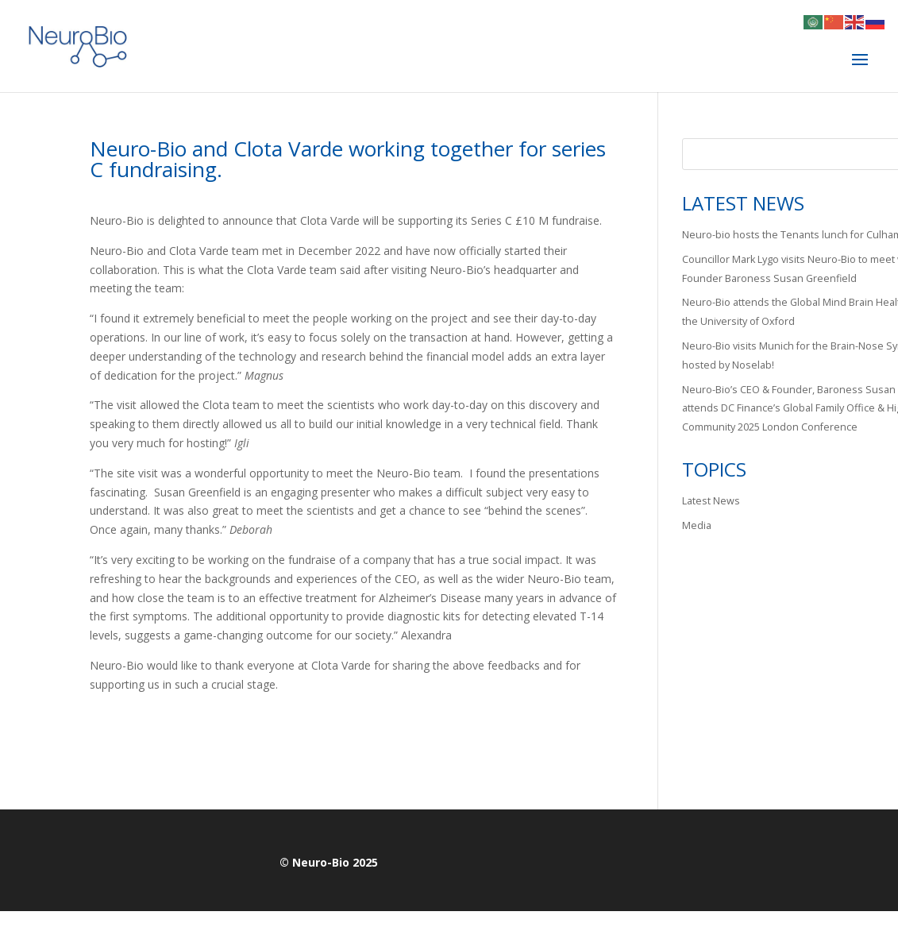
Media (696, 525)
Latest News (711, 501)
